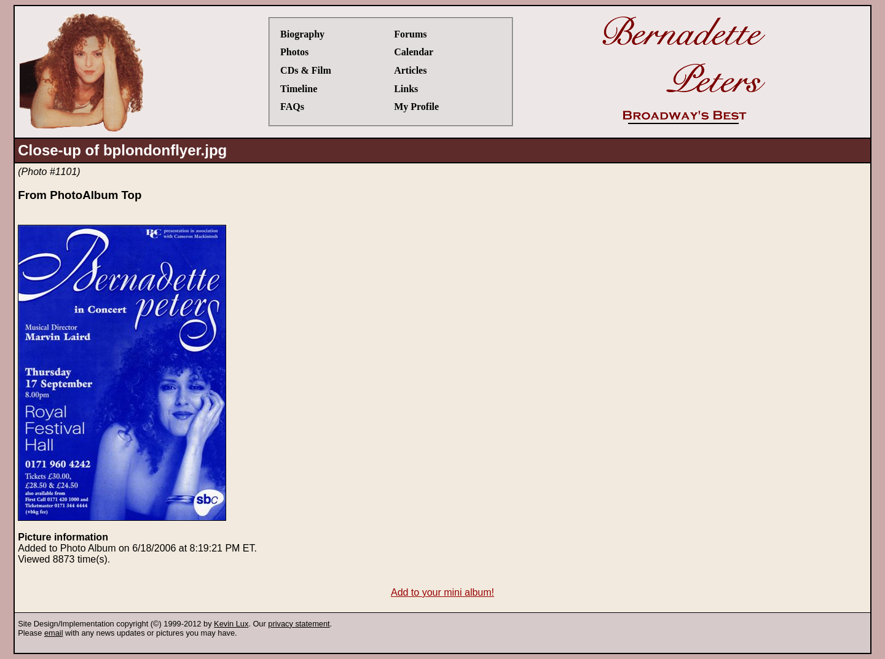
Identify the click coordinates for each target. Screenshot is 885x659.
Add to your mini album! (442, 592)
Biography (302, 34)
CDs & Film (305, 70)
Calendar (413, 52)
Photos (294, 52)
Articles (410, 70)
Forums (410, 34)
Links (406, 89)
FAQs (292, 106)
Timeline (298, 89)
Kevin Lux (231, 623)
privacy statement (298, 623)
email (53, 633)
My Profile (416, 106)
